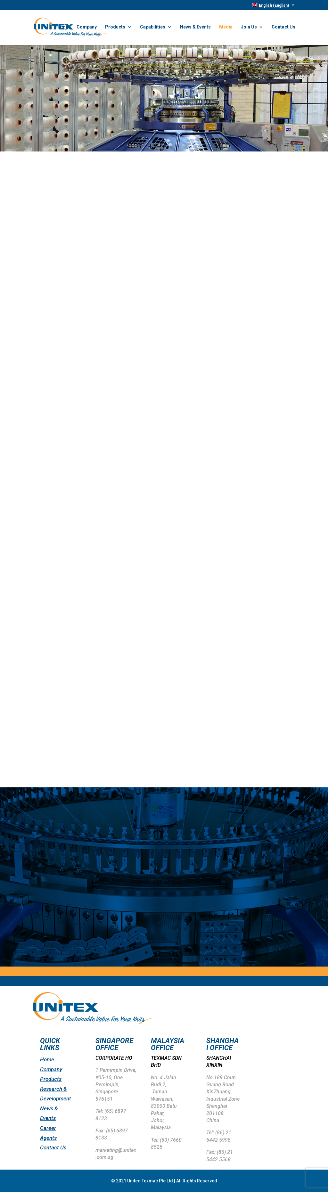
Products (115, 28)
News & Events (195, 28)
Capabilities (152, 28)
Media (226, 28)
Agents (48, 1138)
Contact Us (283, 28)
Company (87, 28)
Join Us (249, 28)
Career (48, 1128)
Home (61, 28)
